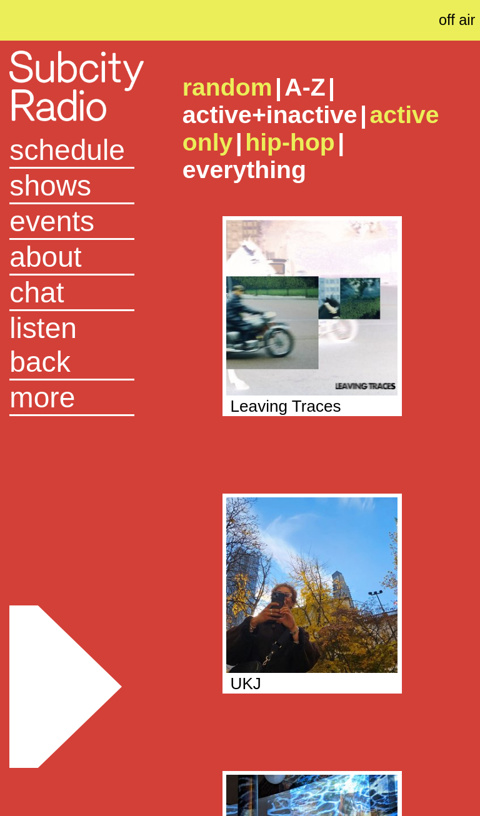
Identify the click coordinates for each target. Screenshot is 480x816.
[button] (71, 398)
